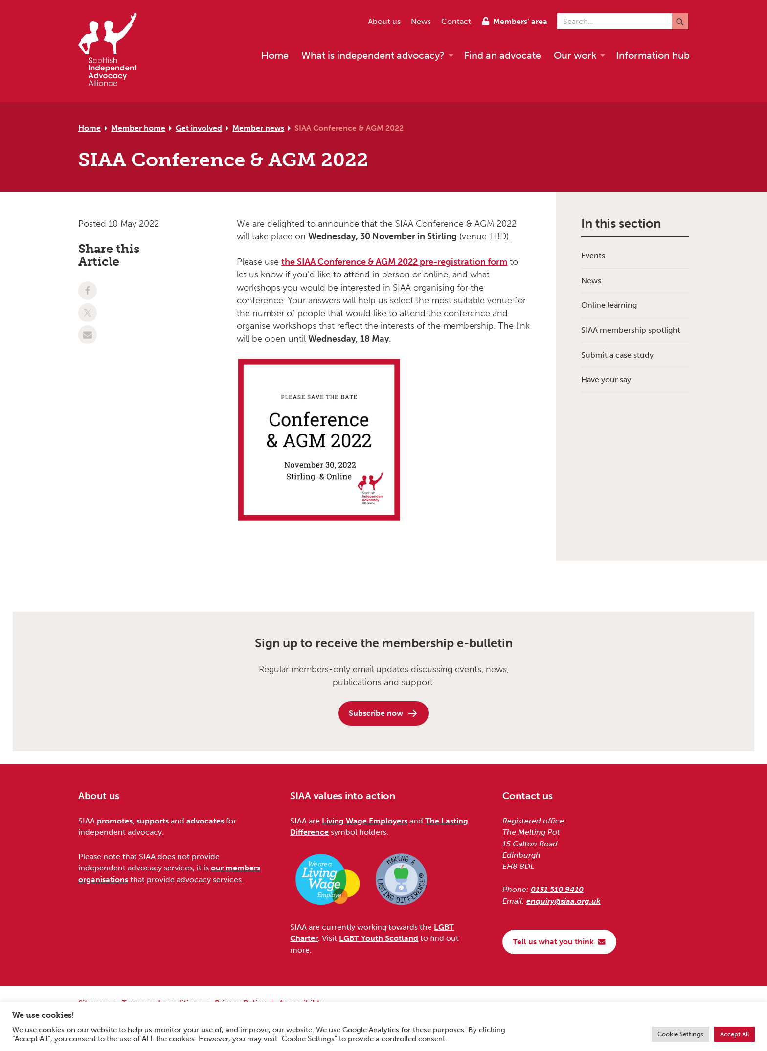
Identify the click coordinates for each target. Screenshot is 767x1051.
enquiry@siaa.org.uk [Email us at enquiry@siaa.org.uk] (563, 901)
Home (89, 128)
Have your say (606, 379)
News (421, 21)
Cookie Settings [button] (680, 1034)
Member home (138, 128)
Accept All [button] (734, 1034)
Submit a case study (617, 355)
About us (384, 21)
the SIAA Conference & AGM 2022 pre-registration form (394, 261)
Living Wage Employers (364, 820)
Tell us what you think (559, 941)
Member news (258, 128)
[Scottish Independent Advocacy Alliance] (112, 51)
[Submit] (680, 21)
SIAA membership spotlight (630, 330)
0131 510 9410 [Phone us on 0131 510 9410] (557, 889)
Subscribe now (383, 713)
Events (593, 255)
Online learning (609, 305)
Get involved (199, 128)
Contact (456, 21)
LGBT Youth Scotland (378, 938)
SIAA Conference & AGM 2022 (349, 128)
